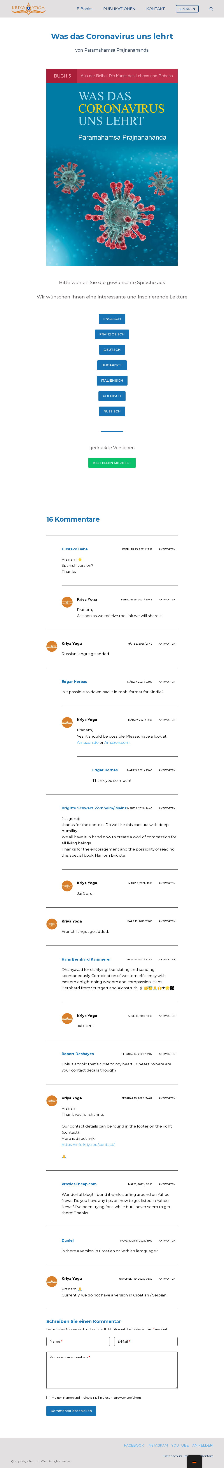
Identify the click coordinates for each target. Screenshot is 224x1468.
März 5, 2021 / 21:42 (140, 643)
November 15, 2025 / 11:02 (136, 1240)
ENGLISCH (112, 319)
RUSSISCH (112, 411)
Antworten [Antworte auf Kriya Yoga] (167, 599)
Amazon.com (117, 742)
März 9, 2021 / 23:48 (139, 770)
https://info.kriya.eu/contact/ (88, 1144)
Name (56, 1341)
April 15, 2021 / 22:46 (139, 959)
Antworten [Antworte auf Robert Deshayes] (167, 1054)
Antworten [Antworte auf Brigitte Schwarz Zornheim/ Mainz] (167, 808)
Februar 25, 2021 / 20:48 (136, 599)
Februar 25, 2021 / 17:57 (137, 549)
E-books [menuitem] (84, 9)
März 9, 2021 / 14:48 (139, 808)
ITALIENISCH (112, 380)
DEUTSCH (112, 349)
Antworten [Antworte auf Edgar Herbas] (167, 681)
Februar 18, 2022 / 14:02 (137, 1098)
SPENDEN (187, 9)
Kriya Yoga (87, 599)
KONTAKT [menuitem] (155, 9)
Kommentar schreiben (70, 1357)
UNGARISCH (112, 365)
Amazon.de (88, 742)
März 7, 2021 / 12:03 (140, 719)
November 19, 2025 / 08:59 (135, 1278)
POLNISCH (112, 396)
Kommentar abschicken (71, 1411)
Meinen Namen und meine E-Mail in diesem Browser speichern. (97, 1397)
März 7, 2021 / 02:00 (139, 681)
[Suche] (211, 9)
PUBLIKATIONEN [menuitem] (119, 9)
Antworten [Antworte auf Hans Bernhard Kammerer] (167, 959)
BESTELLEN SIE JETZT (112, 463)
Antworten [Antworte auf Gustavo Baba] (167, 549)
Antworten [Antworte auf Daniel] (167, 1240)
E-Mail (123, 1341)
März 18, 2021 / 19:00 (139, 921)
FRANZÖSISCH (112, 334)
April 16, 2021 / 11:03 (140, 1015)
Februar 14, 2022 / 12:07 (137, 1054)
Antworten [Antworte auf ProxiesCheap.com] (167, 1184)
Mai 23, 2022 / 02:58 (140, 1184)
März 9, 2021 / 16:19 (140, 883)
